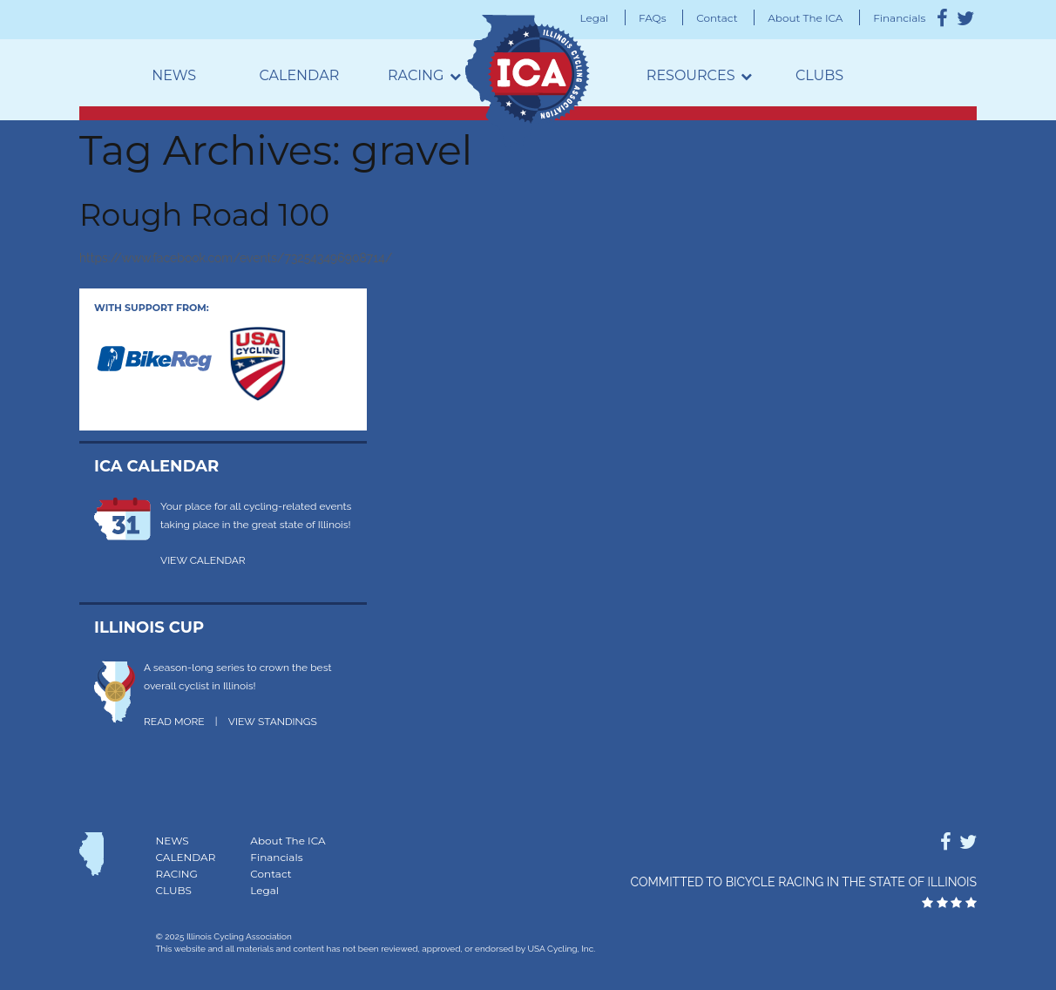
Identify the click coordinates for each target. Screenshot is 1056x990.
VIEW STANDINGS (272, 721)
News (174, 75)
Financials (899, 17)
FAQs (653, 17)
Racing (415, 75)
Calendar (299, 75)
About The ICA (805, 17)
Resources (690, 75)
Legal (594, 17)
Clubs (819, 75)
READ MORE (174, 721)
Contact (716, 17)
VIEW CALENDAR (203, 560)
